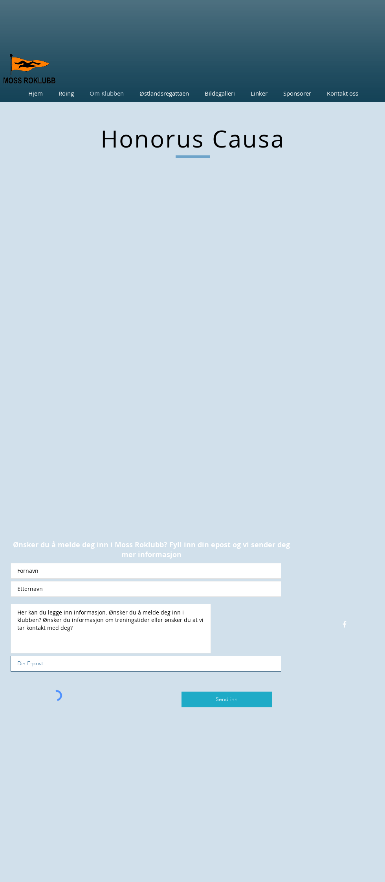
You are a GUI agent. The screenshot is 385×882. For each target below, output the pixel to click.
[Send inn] (227, 699)
